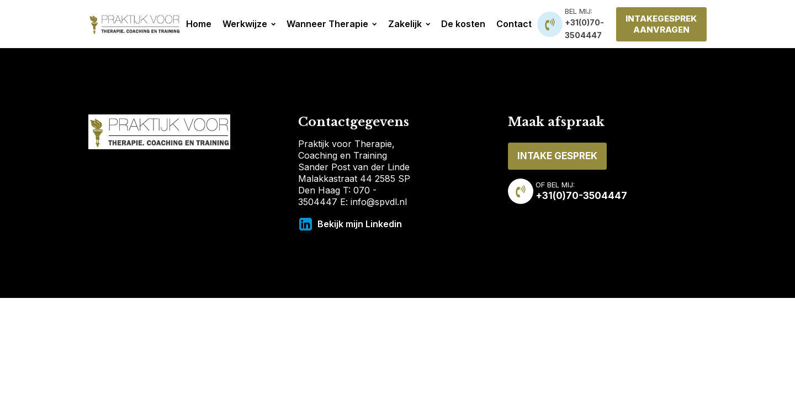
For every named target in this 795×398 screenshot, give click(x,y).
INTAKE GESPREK (557, 155)
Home (198, 23)
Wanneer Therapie (332, 23)
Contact (514, 23)
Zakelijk (409, 23)
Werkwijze (248, 23)
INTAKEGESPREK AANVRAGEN (661, 24)
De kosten (463, 23)
